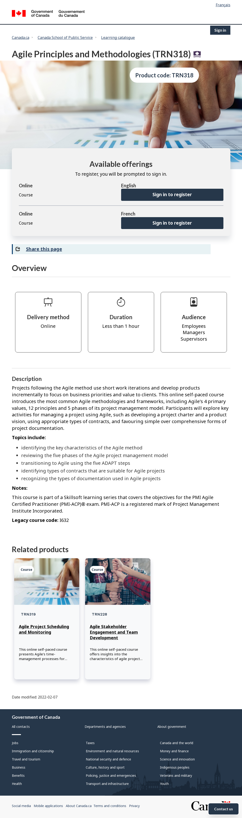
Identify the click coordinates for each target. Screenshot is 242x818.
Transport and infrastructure (107, 783)
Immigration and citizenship (33, 751)
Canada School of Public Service (65, 37)
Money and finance (174, 751)
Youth (164, 783)
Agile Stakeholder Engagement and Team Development (114, 632)
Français (223, 4)
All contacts (21, 726)
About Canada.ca (79, 806)
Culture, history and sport (105, 767)
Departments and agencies (105, 726)
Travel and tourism (26, 759)
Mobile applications (48, 806)
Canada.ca (20, 37)
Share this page (44, 249)
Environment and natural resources (112, 751)
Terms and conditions (109, 806)
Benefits (18, 775)
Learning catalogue (118, 37)
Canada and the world (176, 743)
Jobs (15, 743)
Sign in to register (172, 195)
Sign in (220, 30)
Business (18, 767)
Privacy (134, 806)
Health (17, 783)
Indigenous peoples (174, 767)
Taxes (90, 743)
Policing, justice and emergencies (111, 775)
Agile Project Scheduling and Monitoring (44, 629)
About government (171, 726)
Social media (21, 806)
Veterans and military (176, 775)
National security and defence (108, 759)
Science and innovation (177, 759)
